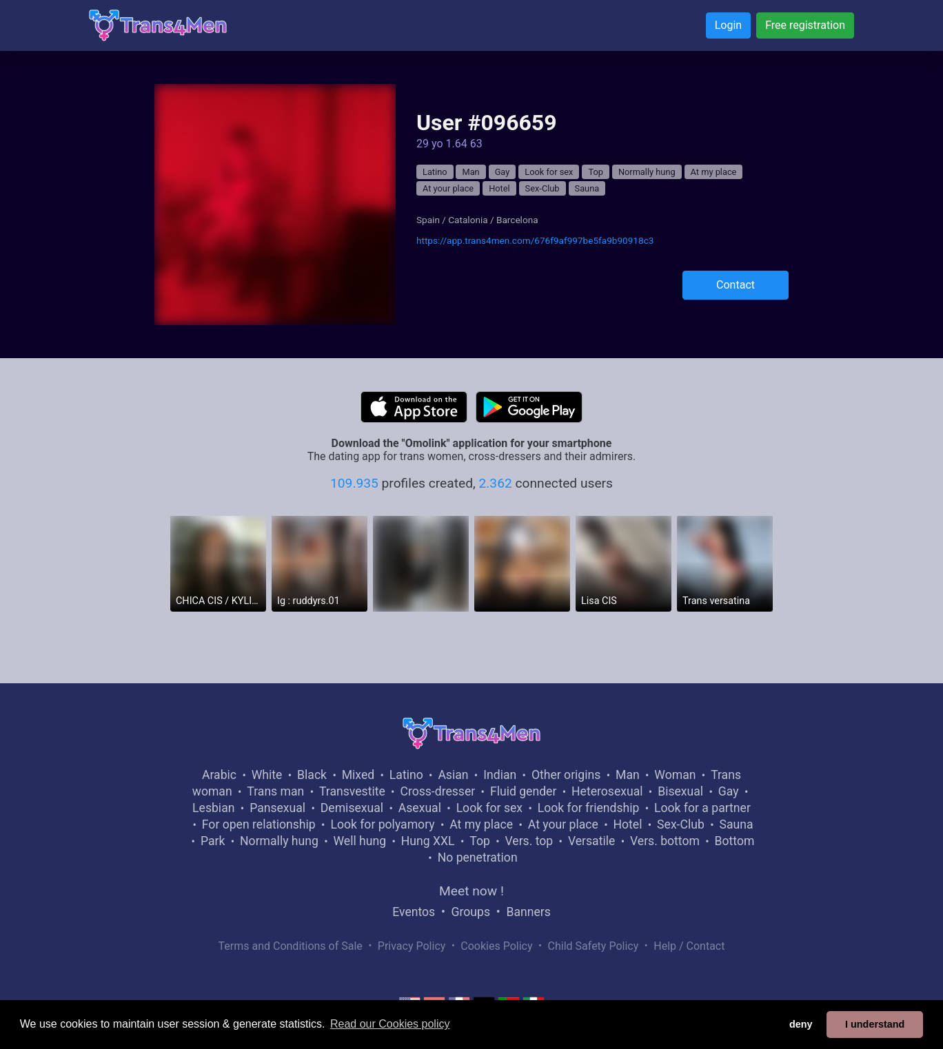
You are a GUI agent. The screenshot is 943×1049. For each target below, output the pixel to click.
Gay (502, 172)
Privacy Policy (412, 946)
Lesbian (213, 808)
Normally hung (647, 172)
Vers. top (529, 841)
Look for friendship (589, 808)
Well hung (360, 841)
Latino (435, 172)
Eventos (413, 912)
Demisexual (352, 808)
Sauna (587, 188)
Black (312, 775)
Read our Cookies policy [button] (389, 1024)
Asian (453, 775)
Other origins (565, 775)
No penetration (478, 857)
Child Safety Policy (593, 946)
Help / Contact (688, 946)
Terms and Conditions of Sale (291, 946)
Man (470, 172)
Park (213, 841)
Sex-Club (542, 188)
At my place (714, 172)
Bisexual (680, 791)
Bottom (735, 841)
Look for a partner (702, 808)
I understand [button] (874, 1024)
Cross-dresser (437, 791)
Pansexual (277, 808)
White (267, 775)
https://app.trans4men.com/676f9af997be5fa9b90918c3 (534, 240)
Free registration (805, 25)
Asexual (419, 808)
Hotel (499, 188)
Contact (735, 284)
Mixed (358, 775)
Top (595, 172)
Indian (499, 775)
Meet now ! (471, 891)
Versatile (591, 841)
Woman (675, 775)
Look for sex (549, 172)
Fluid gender (523, 791)
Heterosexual (606, 791)
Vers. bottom (665, 841)
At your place (448, 188)
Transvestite (352, 791)
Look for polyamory (382, 824)
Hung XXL (428, 841)
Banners (528, 912)
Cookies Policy (496, 946)
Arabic (219, 775)
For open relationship (259, 824)
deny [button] (801, 1024)
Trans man (275, 791)
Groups (471, 912)
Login (728, 25)
